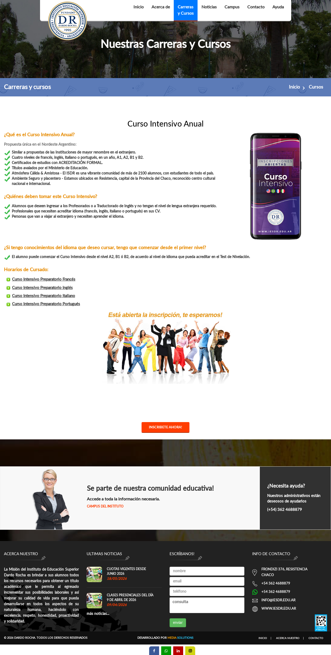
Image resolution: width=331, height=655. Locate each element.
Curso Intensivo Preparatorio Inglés (51, 289)
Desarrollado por (165, 637)
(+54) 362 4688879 (284, 510)
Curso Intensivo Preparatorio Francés (52, 281)
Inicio (138, 10)
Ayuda (278, 10)
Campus (232, 10)
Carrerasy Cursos (186, 10)
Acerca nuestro (287, 638)
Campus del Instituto (105, 506)
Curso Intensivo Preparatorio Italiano (52, 296)
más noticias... (98, 614)
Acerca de (161, 10)
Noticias (209, 10)
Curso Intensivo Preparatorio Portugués (54, 304)
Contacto (256, 10)
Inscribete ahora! (165, 428)
